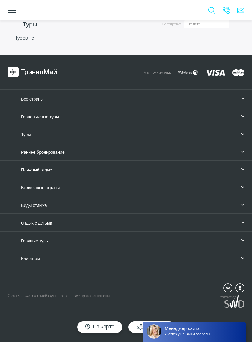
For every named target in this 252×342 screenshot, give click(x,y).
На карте (103, 327)
